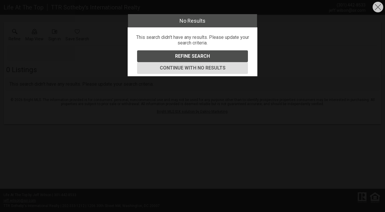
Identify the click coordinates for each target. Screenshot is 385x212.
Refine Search (192, 56)
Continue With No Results (193, 68)
